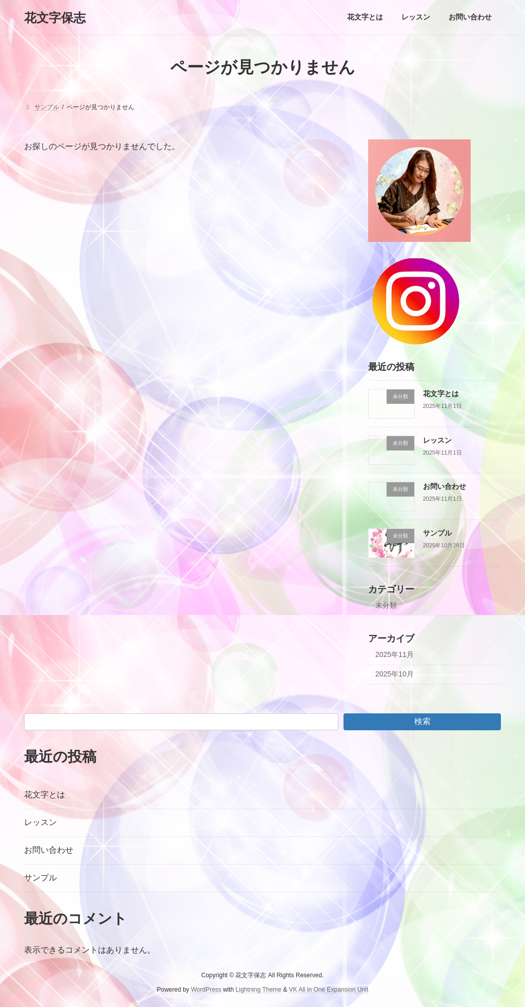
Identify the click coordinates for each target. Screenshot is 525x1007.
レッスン (437, 440)
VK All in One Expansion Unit (328, 989)
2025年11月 (394, 654)
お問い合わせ (444, 487)
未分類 (386, 605)
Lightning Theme (258, 989)
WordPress (206, 989)
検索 (422, 721)
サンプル (437, 533)
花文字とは (441, 393)
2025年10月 (394, 674)
